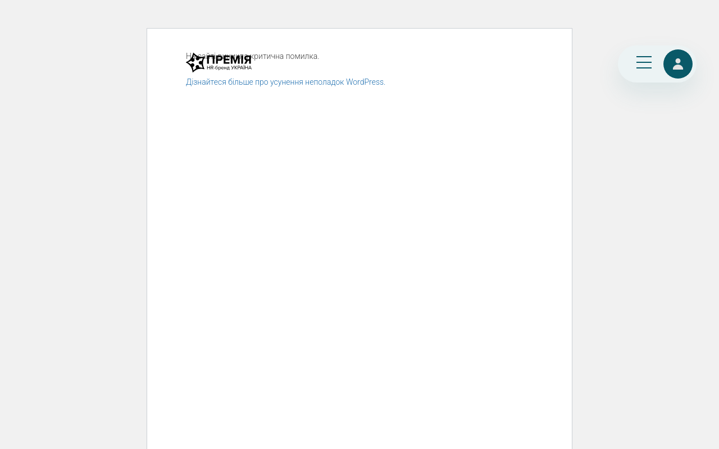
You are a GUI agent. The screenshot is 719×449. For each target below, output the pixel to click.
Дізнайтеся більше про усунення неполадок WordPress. (285, 81)
